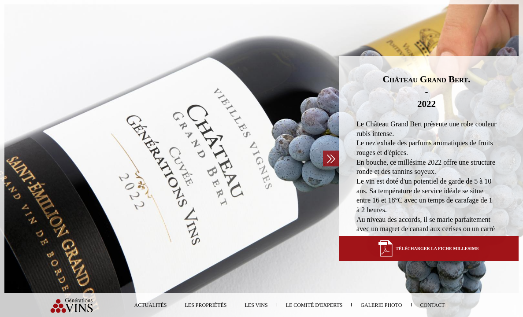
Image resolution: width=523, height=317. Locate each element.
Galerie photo (381, 305)
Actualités (150, 305)
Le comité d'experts (314, 305)
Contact (432, 305)
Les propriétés (206, 305)
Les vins (256, 305)
